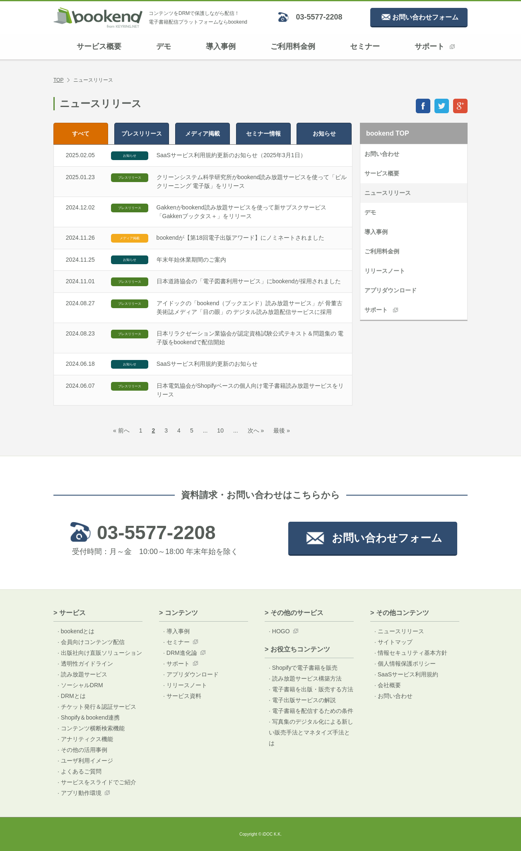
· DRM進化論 (180, 652)
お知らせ (324, 133)
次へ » (256, 430)
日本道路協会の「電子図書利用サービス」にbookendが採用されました (249, 281)
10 (220, 430)
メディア (202, 133)
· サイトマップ (393, 642)
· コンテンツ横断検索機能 (91, 728)
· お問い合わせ (393, 696)
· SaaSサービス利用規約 (406, 674)
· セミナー (176, 642)
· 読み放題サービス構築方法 (305, 678)
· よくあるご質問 (79, 771)
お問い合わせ (381, 154)
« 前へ (121, 430)
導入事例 (221, 46)
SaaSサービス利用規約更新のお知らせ (207, 363)
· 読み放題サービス (82, 674)
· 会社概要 (387, 685)
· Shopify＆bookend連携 (89, 717)
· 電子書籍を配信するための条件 (311, 711)
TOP (58, 80)
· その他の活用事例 (82, 749)
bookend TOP (387, 133)
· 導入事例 (176, 631)
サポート (435, 46)
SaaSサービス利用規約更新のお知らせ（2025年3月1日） (231, 155)
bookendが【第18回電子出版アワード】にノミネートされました (240, 237)
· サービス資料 (182, 696)
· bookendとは (76, 631)
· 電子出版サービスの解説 (302, 700)
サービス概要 (99, 46)
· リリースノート (185, 685)
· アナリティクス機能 (85, 739)
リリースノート (384, 270)
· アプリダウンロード (191, 674)
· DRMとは (72, 696)
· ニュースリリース (399, 631)
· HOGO (279, 631)
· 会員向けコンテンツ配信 (91, 642)
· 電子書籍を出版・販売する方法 (311, 689)
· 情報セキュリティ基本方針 (410, 652)
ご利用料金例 (292, 46)
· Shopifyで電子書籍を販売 (303, 667)
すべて (80, 133)
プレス (141, 133)
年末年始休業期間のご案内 (191, 259)
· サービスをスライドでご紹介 (97, 782)
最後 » (281, 430)
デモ (163, 46)
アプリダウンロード (390, 290)
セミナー (365, 46)
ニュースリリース (387, 193)
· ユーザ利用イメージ (85, 760)
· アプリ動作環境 (79, 793)
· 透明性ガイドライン (85, 663)
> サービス (69, 612)
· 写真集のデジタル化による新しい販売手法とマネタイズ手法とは (311, 732)
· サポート (176, 663)
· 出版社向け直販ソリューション (100, 652)
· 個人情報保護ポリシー (405, 663)
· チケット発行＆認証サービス (97, 706)
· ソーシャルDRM (80, 685)
